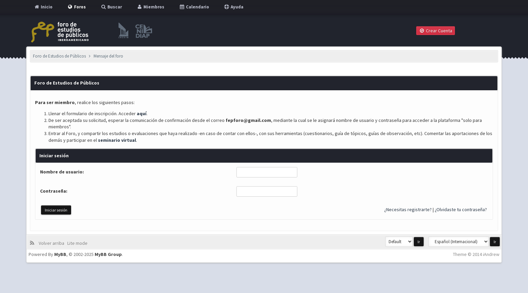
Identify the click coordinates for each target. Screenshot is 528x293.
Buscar (111, 7)
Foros (76, 7)
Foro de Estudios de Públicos (59, 56)
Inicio (43, 7)
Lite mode (78, 243)
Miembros (150, 7)
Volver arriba (52, 243)
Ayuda (233, 7)
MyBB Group (108, 254)
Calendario (194, 7)
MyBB (60, 254)
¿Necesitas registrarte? (408, 209)
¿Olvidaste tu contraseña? (461, 209)
